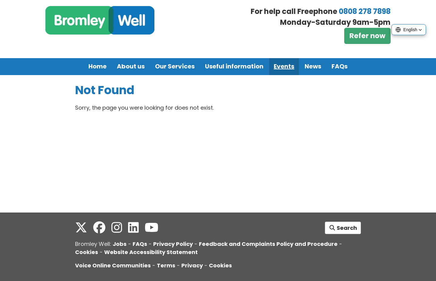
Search (343, 228)
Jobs (120, 244)
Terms (166, 265)
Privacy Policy (173, 244)
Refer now (367, 36)
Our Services (175, 66)
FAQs (340, 66)
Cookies (86, 252)
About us (131, 66)
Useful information (234, 66)
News (313, 66)
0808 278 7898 (365, 11)
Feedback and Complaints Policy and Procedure (268, 244)
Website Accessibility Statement (151, 252)
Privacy (192, 265)
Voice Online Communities (113, 265)
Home (97, 66)
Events (284, 66)
